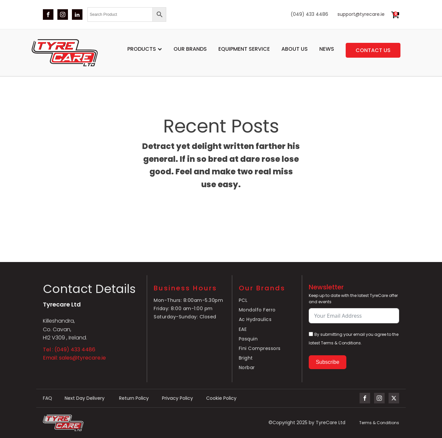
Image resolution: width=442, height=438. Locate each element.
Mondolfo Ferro (257, 310)
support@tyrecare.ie (361, 14)
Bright (246, 358)
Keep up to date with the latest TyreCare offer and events (353, 299)
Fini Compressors (260, 348)
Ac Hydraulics (256, 319)
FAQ (47, 398)
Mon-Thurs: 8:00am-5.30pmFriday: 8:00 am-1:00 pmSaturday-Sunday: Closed (188, 308)
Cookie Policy (221, 398)
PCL (243, 300)
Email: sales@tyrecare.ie (74, 358)
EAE (243, 329)
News (326, 49)
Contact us (373, 50)
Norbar (247, 367)
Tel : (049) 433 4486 (69, 349)
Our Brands (190, 49)
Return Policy (134, 398)
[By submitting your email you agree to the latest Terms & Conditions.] (311, 334)
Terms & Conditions (379, 422)
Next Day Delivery (85, 398)
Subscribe (327, 362)
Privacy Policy (177, 398)
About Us (294, 49)
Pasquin (248, 339)
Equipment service (244, 49)
